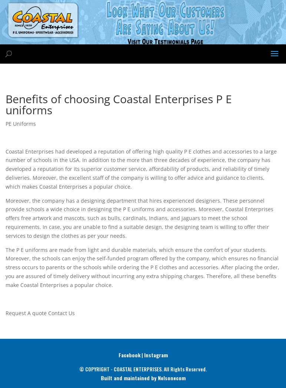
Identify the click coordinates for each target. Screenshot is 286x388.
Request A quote (26, 313)
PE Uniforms (21, 123)
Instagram (156, 355)
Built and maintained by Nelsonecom (143, 378)
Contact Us (61, 313)
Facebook (129, 355)
